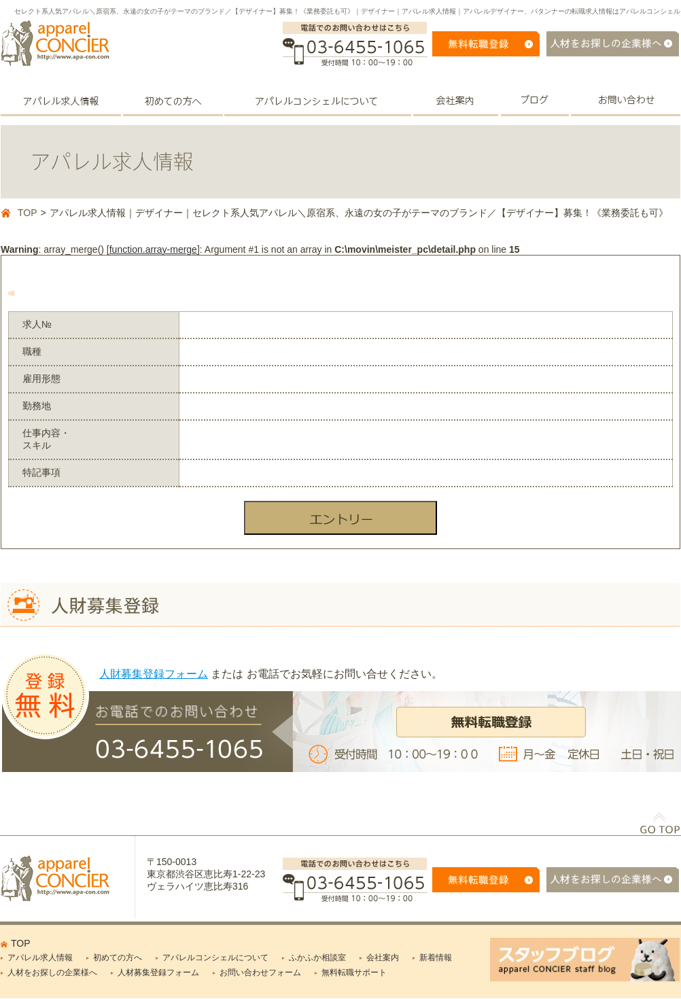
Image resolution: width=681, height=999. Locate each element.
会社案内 (382, 957)
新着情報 (435, 957)
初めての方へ (117, 957)
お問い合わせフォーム (260, 972)
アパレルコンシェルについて (215, 957)
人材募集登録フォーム (158, 972)
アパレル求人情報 (40, 957)
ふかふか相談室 (317, 957)
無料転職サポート (354, 972)
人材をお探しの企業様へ (52, 972)
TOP (27, 212)
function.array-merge (153, 249)
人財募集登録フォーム (153, 674)
